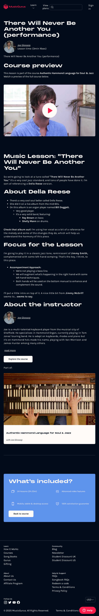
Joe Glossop (23, 45)
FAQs (54, 576)
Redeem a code (60, 583)
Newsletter (58, 553)
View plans (46, 7)
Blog (54, 549)
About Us (9, 576)
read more (10, 350)
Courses (8, 553)
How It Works (11, 549)
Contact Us (10, 579)
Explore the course (18, 359)
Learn (33, 5)
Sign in (91, 7)
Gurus (7, 560)
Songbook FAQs (60, 579)
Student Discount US (64, 560)
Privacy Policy (59, 591)
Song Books (10, 556)
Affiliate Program (13, 583)
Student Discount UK (64, 556)
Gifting (7, 564)
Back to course (21, 513)
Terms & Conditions (63, 587)
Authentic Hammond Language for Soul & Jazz (38, 433)
